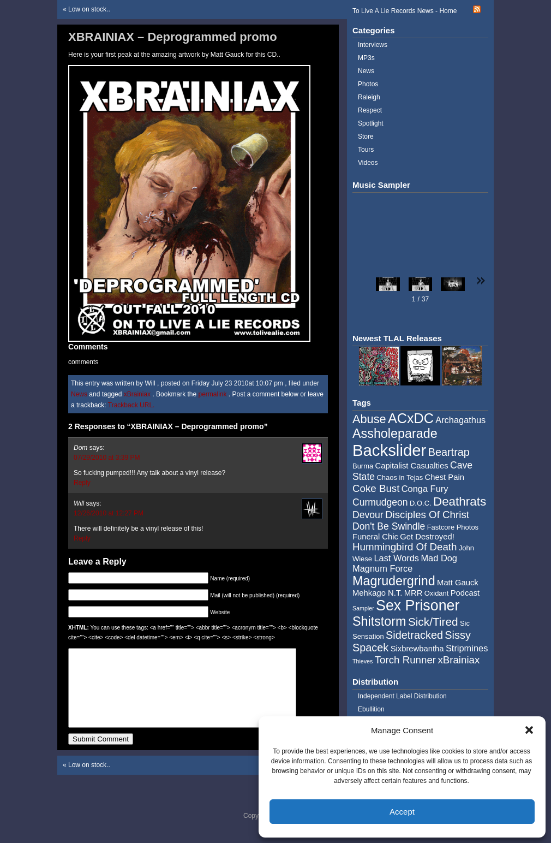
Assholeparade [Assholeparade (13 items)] (395, 433)
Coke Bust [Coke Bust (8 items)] (375, 488)
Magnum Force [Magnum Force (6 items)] (382, 568)
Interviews (372, 45)
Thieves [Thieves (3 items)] (362, 661)
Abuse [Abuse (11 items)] (369, 419)
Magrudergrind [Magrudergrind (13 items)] (393, 581)
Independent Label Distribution (402, 696)
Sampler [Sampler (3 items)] (363, 608)
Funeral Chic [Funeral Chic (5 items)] (375, 536)
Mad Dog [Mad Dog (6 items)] (439, 558)
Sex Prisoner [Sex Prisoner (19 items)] (417, 605)
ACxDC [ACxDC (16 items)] (411, 418)
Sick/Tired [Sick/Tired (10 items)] (433, 621)
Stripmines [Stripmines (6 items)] (467, 648)
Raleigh (369, 97)
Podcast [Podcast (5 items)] (465, 593)
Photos (368, 84)
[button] (529, 730)
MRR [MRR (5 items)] (413, 593)
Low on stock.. (89, 9)
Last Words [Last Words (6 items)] (396, 558)
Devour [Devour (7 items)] (368, 514)
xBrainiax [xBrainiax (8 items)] (459, 660)
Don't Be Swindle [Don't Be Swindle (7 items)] (388, 526)
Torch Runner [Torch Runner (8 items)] (405, 660)
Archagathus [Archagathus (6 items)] (460, 420)
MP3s (366, 58)
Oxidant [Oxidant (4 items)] (436, 593)
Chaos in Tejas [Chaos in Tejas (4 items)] (399, 477)
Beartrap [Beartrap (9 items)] (449, 452)
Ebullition (371, 709)
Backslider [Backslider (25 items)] (389, 450)
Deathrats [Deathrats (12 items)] (459, 501)
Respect (370, 110)
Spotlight (371, 123)
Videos (368, 163)
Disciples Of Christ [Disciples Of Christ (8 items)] (427, 514)
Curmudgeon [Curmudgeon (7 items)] (380, 502)
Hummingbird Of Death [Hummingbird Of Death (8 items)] (404, 547)
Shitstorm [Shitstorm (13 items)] (379, 621)
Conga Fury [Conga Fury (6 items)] (425, 489)
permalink (213, 394)
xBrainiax (137, 394)
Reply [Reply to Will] (82, 538)
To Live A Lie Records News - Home (404, 11)
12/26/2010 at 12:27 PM (108, 513)
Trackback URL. (131, 405)
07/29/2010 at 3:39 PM (107, 457)
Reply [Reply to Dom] (82, 482)
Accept (402, 811)
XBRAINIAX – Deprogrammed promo (172, 37)
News (79, 394)
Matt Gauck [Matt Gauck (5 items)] (457, 582)
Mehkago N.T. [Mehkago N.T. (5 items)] (377, 593)
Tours (366, 149)
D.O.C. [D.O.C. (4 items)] (421, 503)
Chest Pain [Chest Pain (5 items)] (444, 477)
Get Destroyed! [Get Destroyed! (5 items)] (427, 536)
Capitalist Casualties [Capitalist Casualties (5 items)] (411, 465)
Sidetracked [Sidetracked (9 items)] (414, 635)
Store (366, 136)
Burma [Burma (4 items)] (362, 466)
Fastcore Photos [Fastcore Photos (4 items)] (452, 527)
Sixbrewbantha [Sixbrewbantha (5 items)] (417, 648)
